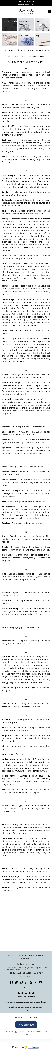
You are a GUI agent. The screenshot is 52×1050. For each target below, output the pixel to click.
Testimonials (26, 959)
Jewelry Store (41, 955)
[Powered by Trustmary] (25, 1047)
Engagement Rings (13, 955)
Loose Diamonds (27, 955)
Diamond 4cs (8, 50)
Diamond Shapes (25, 50)
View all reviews (26, 1024)
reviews (32, 997)
